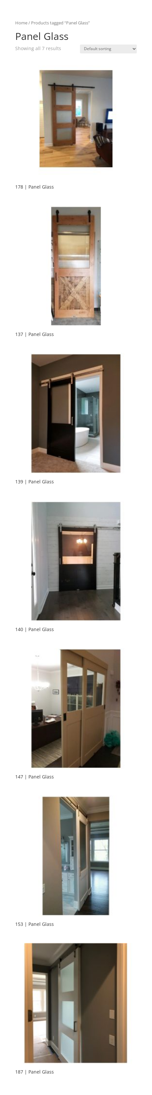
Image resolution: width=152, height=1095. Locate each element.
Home (21, 23)
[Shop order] (108, 49)
